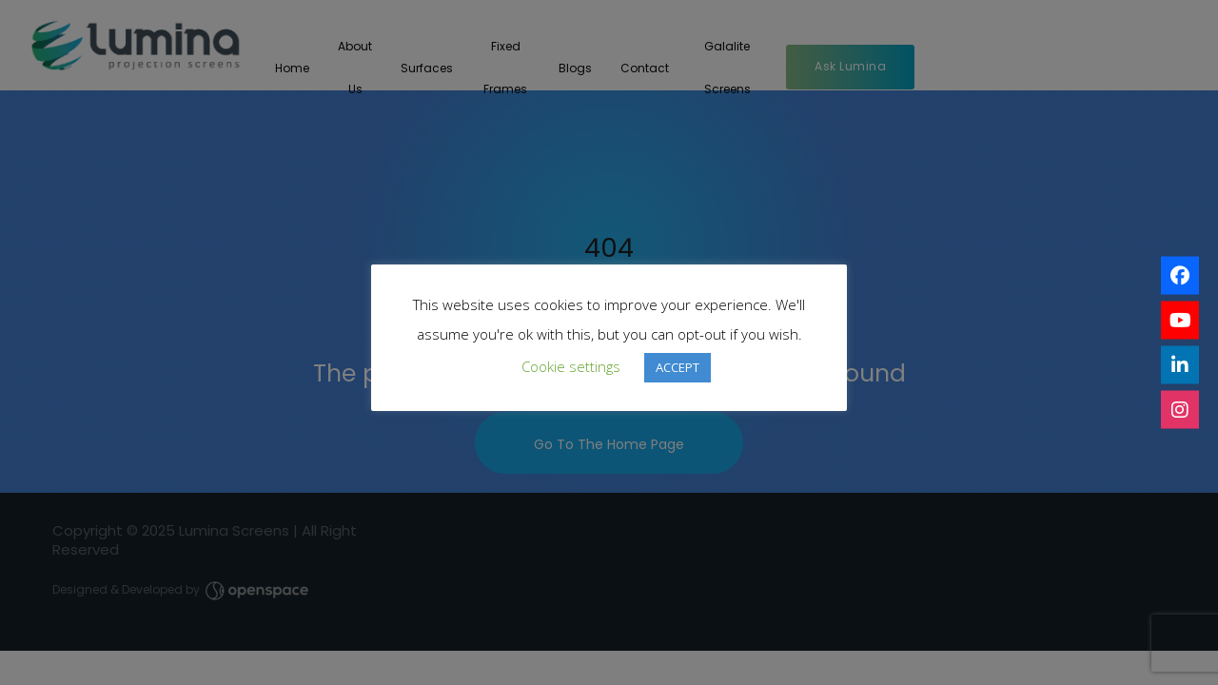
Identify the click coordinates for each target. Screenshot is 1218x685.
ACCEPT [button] (677, 367)
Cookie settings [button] (570, 366)
